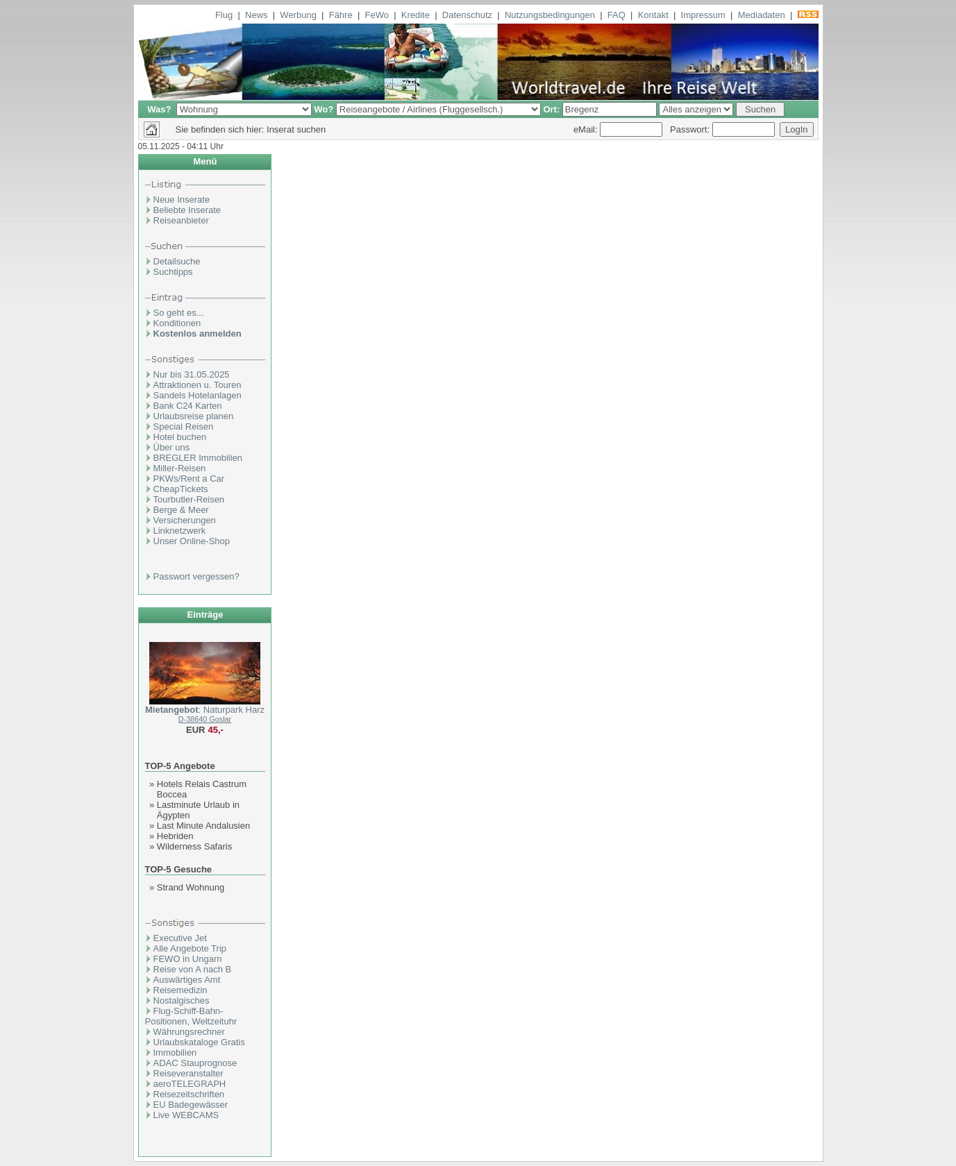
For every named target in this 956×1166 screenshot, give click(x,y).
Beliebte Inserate (187, 210)
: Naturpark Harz (205, 709)
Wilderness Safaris (194, 846)
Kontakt (653, 15)
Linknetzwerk (179, 530)
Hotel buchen (180, 437)
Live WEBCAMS (186, 1115)
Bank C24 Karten (187, 405)
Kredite (415, 15)
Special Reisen (183, 426)
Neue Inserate (181, 199)
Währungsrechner (189, 1031)
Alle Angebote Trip (190, 948)
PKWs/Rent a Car (189, 478)
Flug (224, 15)
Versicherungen (184, 520)
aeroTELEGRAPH (189, 1084)
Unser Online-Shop (191, 541)
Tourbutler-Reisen (189, 499)
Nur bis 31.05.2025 (191, 374)
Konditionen (177, 323)
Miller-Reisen (179, 468)
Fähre (341, 15)
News (256, 15)
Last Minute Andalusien (203, 825)
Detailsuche (177, 261)
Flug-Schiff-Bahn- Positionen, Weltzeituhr (191, 1016)
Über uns (171, 447)
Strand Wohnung (190, 887)
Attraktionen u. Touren (197, 385)
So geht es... (178, 312)
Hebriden (175, 836)
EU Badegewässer (190, 1104)
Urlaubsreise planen (193, 416)
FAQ (616, 15)
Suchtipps (173, 272)
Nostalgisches (181, 1000)
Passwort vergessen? (196, 576)
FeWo (377, 15)
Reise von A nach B (192, 969)
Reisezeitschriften (189, 1094)
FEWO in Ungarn (187, 959)
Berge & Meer (181, 510)
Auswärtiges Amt (187, 979)
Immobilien (175, 1052)
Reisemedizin (180, 990)
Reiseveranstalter (188, 1073)
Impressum (703, 15)
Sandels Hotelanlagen (197, 395)
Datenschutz (467, 15)
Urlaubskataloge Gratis (199, 1042)
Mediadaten (761, 15)
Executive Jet (180, 938)
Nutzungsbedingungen (550, 15)
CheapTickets (180, 489)
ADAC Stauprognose (195, 1063)
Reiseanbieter (181, 220)
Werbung (298, 15)
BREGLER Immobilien (198, 458)
